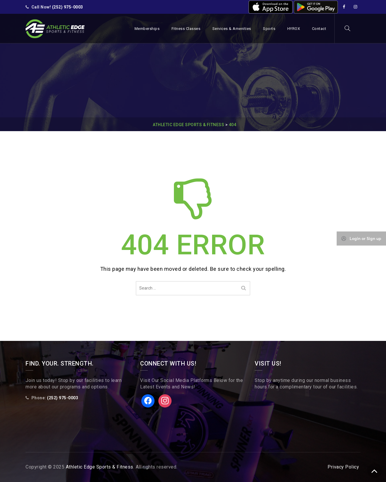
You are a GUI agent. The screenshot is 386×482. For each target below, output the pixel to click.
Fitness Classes (186, 28)
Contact (319, 28)
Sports (269, 28)
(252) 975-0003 (67, 7)
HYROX (293, 28)
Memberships (147, 28)
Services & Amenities (231, 28)
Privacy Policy (343, 467)
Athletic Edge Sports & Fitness (99, 467)
